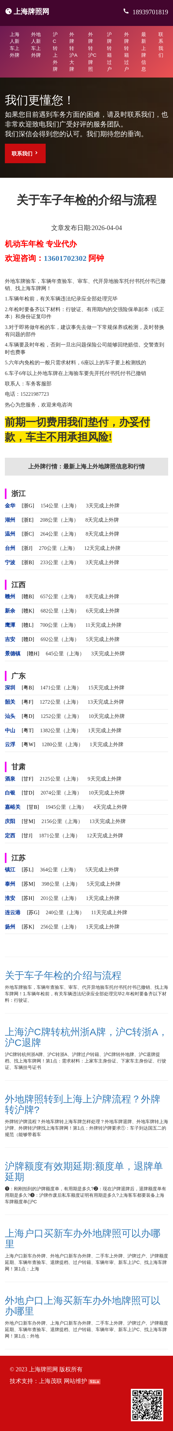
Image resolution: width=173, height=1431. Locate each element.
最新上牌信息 (143, 51)
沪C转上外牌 (55, 51)
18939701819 (149, 12)
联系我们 (160, 44)
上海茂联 (50, 1381)
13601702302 (65, 258)
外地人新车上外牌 (36, 44)
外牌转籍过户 (126, 51)
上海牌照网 (31, 11)
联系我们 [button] (25, 153)
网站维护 (75, 1381)
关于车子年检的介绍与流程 (63, 975)
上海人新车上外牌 (14, 44)
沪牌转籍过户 (109, 51)
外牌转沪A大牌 (73, 51)
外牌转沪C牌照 (92, 51)
